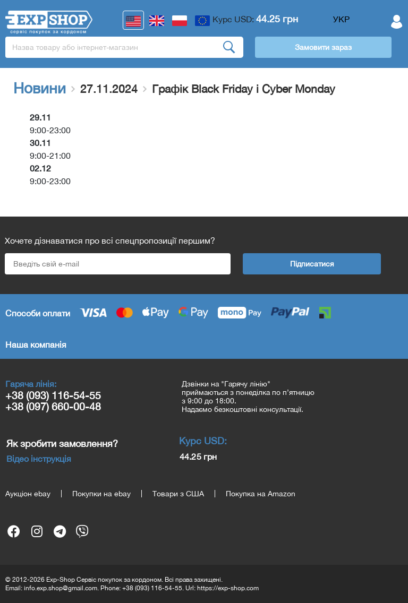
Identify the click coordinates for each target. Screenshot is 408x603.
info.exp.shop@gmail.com (60, 588)
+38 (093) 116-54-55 (53, 395)
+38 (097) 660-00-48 (53, 406)
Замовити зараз (323, 47)
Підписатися (312, 264)
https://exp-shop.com (228, 588)
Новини (39, 88)
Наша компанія (35, 344)
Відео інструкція (38, 458)
